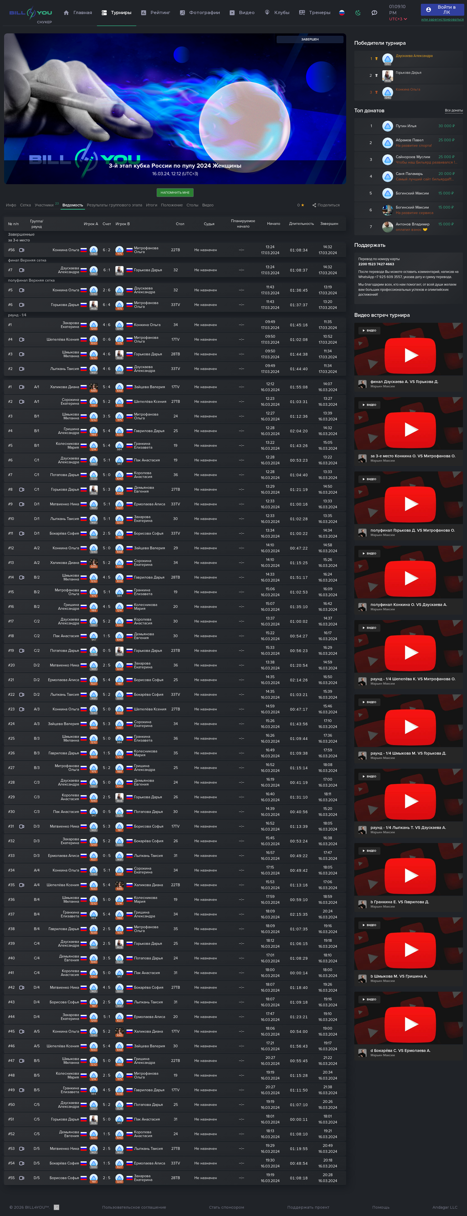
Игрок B (123, 224)
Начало (273, 223)
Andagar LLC (445, 1207)
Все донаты (454, 110)
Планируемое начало (243, 224)
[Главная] (31, 12)
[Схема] (357, 12)
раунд (36, 226)
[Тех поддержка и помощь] (374, 12)
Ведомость (72, 205)
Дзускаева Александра (414, 56)
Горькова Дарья (408, 73)
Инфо (11, 205)
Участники (47, 205)
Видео (208, 205)
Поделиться (326, 205)
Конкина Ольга (408, 89)
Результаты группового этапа (114, 205)
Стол (180, 224)
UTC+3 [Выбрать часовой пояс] (398, 19)
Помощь (381, 1207)
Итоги (151, 205)
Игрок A (91, 224)
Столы (192, 205)
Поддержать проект (308, 1207)
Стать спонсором (226, 1207)
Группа (36, 221)
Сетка (25, 205)
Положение (172, 205)
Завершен (329, 223)
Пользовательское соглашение (134, 1207)
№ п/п (13, 224)
